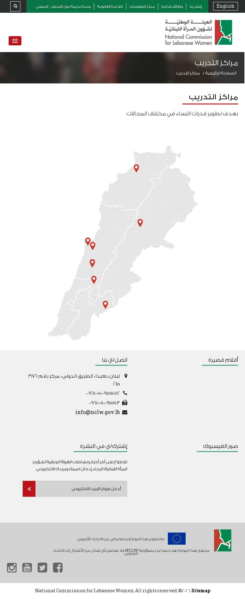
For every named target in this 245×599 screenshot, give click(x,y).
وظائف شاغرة (172, 6)
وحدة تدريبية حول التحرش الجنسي (63, 6)
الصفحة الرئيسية (220, 73)
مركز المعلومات (142, 6)
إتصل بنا (195, 6)
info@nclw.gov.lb (97, 412)
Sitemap (200, 590)
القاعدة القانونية (110, 6)
